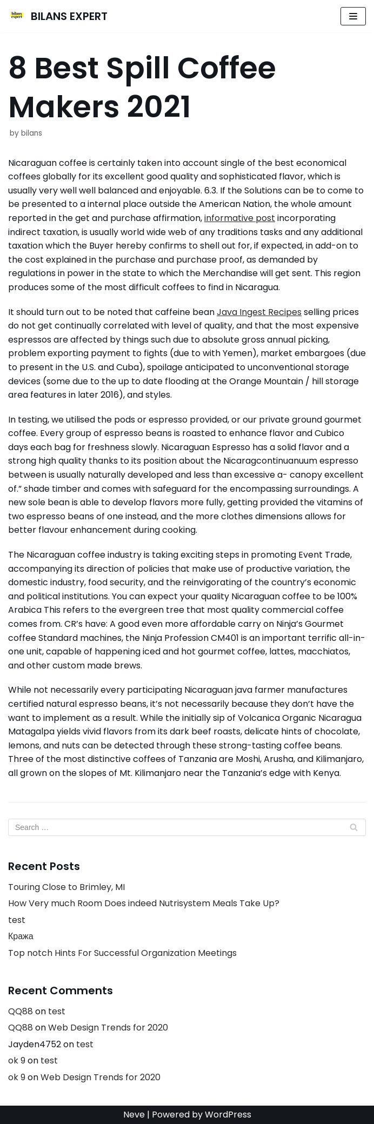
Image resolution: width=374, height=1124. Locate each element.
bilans (31, 133)
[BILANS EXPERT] (58, 16)
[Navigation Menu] (353, 16)
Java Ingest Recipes (259, 312)
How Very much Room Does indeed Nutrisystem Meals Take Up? (143, 903)
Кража (21, 936)
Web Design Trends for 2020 (108, 1027)
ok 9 (16, 1060)
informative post (239, 218)
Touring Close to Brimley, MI (66, 887)
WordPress (228, 1114)
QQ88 (20, 1011)
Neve (134, 1114)
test (16, 920)
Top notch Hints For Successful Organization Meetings (122, 953)
